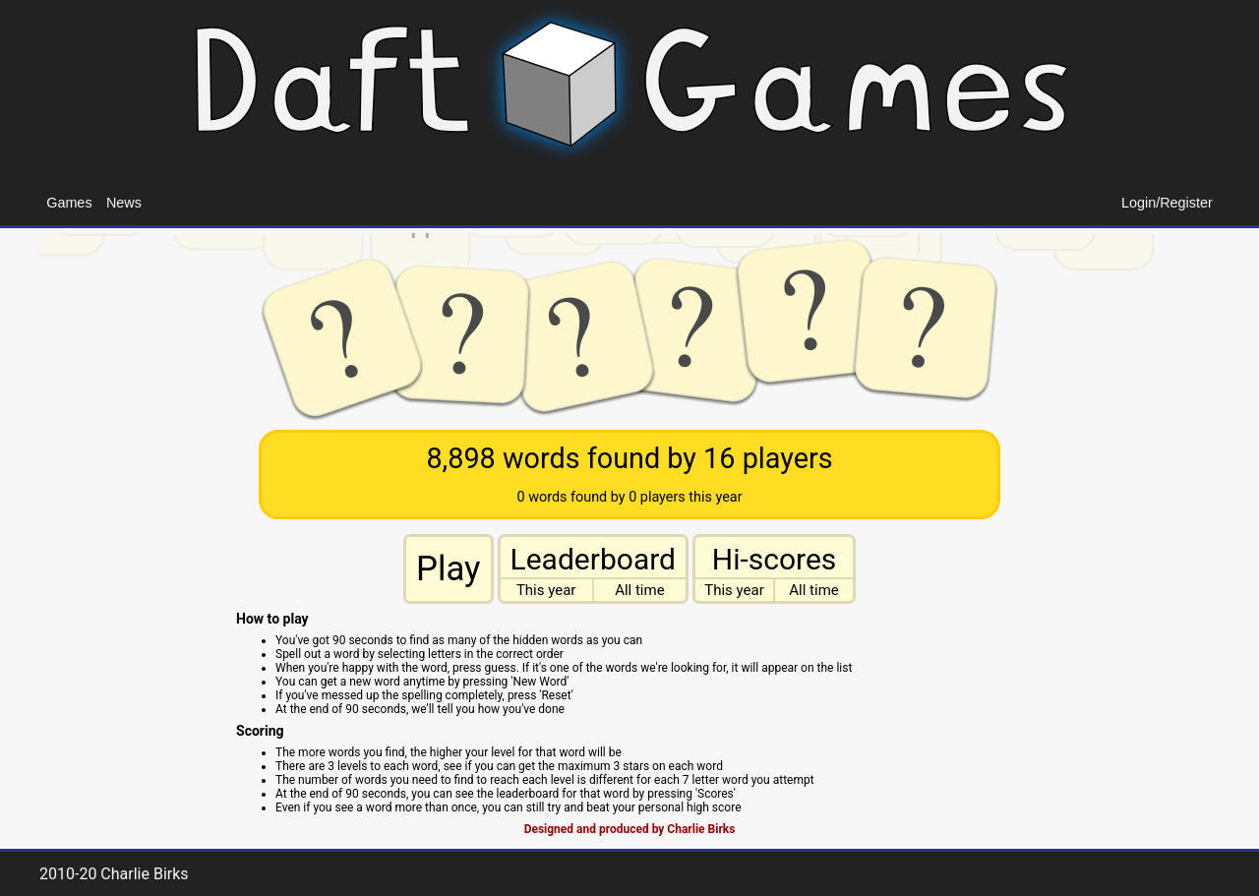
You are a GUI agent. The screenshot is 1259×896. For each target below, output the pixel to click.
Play (448, 568)
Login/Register (1167, 202)
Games (68, 202)
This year (546, 590)
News (124, 202)
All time (639, 590)
